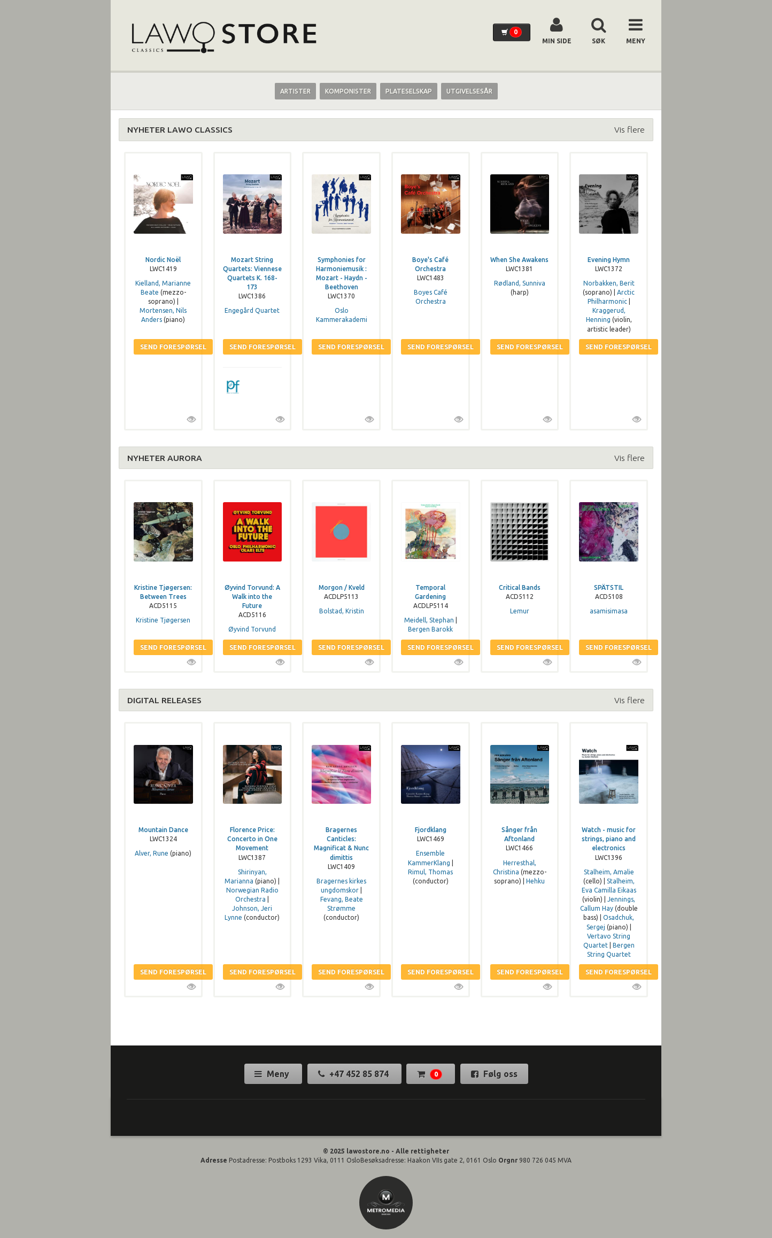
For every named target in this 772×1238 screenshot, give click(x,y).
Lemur (519, 611)
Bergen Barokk (430, 629)
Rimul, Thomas (430, 871)
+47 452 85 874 (354, 1074)
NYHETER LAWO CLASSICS (180, 129)
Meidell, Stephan (429, 620)
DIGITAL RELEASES (164, 700)
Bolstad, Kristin (341, 611)
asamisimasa (609, 611)
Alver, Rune (151, 853)
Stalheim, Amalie (609, 871)
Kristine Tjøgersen (163, 620)
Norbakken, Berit (609, 283)
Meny (272, 1074)
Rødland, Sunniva (519, 283)
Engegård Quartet (252, 310)
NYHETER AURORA (164, 458)
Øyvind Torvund (252, 629)
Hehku (535, 881)
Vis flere (629, 129)
